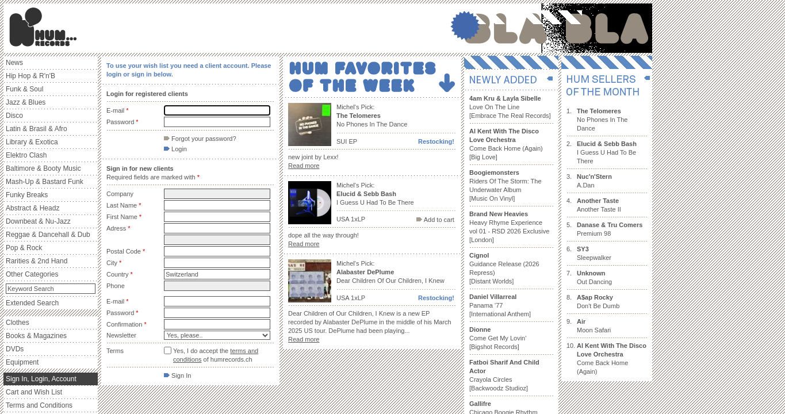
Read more (303, 165)
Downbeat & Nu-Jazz (38, 221)
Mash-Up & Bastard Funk (44, 182)
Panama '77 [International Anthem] (500, 305)
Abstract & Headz (32, 208)
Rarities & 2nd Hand (36, 261)
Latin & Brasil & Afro (36, 129)
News (14, 63)
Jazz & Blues (25, 102)
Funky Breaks (27, 195)
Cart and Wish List (34, 392)
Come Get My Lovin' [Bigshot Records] (497, 338)
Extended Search (32, 303)
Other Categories (32, 274)
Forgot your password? (200, 138)
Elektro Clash (26, 155)
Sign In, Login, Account (41, 379)
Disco (14, 116)
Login (175, 148)
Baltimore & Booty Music (43, 168)
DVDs (15, 349)
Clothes (17, 323)
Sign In (177, 375)
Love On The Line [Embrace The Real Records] (510, 107)
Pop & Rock (24, 248)
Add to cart (435, 219)
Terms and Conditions (39, 405)
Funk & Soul (24, 89)
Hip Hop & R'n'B (30, 76)
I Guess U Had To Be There (607, 152)
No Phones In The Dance (602, 120)
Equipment (22, 362)
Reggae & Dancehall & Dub (48, 235)
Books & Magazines (36, 336)
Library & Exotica (32, 142)
